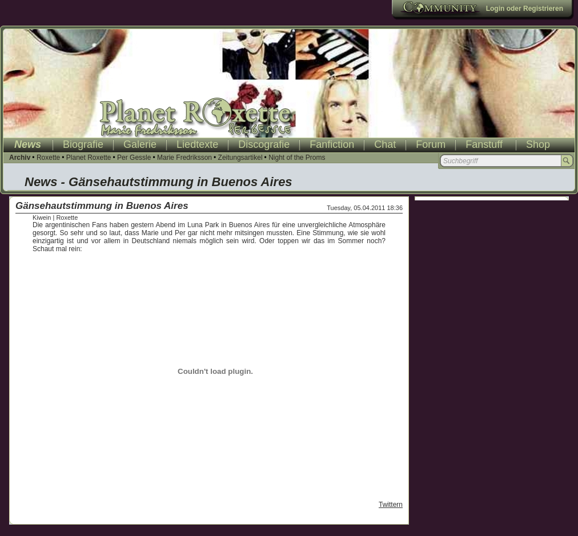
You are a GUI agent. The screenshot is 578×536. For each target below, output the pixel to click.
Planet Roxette (88, 158)
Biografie (83, 144)
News (27, 144)
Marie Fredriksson (184, 158)
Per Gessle (134, 158)
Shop (538, 144)
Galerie (139, 144)
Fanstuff (484, 144)
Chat (385, 144)
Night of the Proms (296, 158)
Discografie (264, 144)
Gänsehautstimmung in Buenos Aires (101, 205)
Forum (430, 144)
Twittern (391, 505)
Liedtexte (197, 144)
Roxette (48, 158)
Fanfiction (332, 144)
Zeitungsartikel (240, 158)
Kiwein (42, 217)
